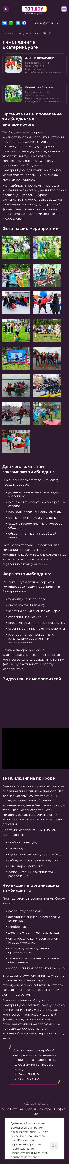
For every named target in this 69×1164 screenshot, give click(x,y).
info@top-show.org (35, 1103)
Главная (7, 33)
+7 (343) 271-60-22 (46, 23)
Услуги (23, 33)
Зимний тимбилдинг (39, 57)
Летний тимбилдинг (39, 87)
